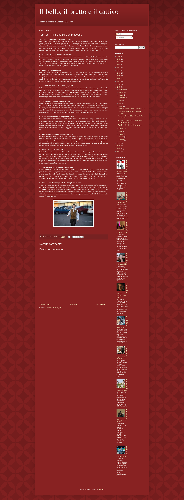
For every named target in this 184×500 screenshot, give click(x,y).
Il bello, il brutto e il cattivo (79, 11)
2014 (119, 143)
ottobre (121, 95)
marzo (121, 134)
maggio (121, 128)
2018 (119, 79)
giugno (121, 106)
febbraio (121, 137)
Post (118, 34)
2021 (119, 70)
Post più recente (45, 304)
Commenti (120, 38)
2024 (119, 62)
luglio (120, 103)
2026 (119, 56)
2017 (119, 81)
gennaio (121, 140)
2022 (119, 67)
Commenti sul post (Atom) (54, 308)
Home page (73, 304)
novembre (122, 92)
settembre (122, 98)
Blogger (101, 489)
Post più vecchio (102, 304)
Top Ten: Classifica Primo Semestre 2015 (131, 109)
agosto (121, 101)
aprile (121, 131)
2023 (119, 65)
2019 (119, 76)
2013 (119, 146)
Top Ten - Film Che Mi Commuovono (130, 125)
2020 (119, 73)
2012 (119, 149)
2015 (119, 87)
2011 (119, 151)
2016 (119, 84)
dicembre (122, 89)
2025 (119, 59)
